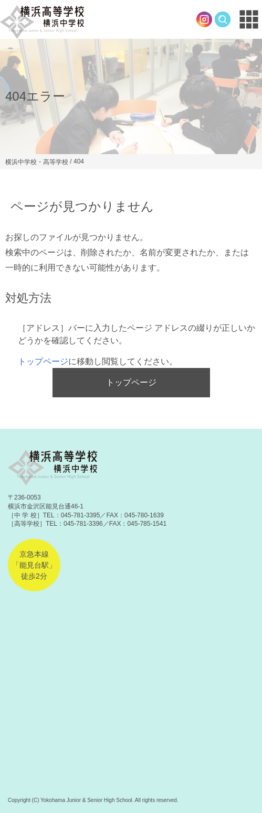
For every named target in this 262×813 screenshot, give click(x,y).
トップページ (43, 361)
